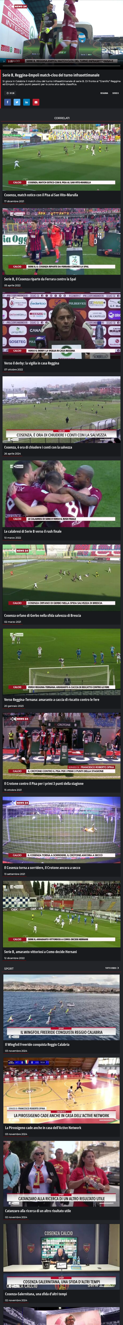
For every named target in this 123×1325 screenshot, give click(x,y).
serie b (115, 93)
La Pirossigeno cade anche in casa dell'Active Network (43, 1127)
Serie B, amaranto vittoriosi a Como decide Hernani (40, 951)
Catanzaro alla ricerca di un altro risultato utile (38, 1210)
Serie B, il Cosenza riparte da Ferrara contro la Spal (40, 278)
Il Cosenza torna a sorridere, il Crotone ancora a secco (42, 867)
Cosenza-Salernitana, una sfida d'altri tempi (36, 1293)
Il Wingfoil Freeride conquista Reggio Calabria (37, 1044)
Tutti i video (112, 967)
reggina (104, 93)
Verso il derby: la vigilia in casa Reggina (31, 362)
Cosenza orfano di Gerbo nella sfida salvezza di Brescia (42, 615)
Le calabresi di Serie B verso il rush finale (33, 531)
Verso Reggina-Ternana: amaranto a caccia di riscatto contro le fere (51, 699)
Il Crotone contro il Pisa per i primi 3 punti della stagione (44, 783)
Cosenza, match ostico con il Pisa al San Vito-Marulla (41, 194)
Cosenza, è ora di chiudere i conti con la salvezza (38, 447)
